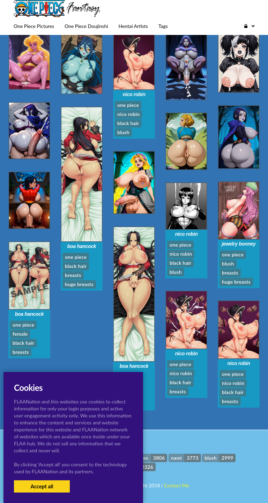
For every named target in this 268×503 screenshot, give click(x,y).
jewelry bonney (238, 244)
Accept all (41, 486)
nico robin (134, 94)
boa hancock (81, 246)
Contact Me (176, 485)
